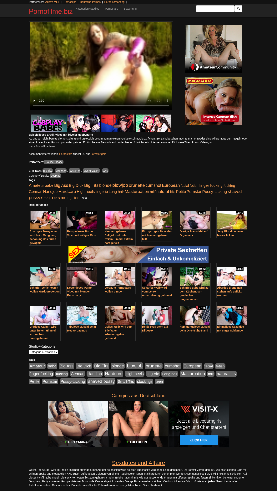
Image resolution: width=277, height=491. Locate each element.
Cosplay (55, 175)
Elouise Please (54, 162)
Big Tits (47, 170)
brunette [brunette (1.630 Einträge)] (137, 185)
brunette (61, 170)
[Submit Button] (238, 8)
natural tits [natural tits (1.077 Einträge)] (165, 191)
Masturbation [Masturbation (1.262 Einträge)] (137, 191)
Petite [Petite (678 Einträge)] (181, 191)
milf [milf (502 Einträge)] (153, 192)
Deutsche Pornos (90, 1)
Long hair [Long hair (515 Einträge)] (116, 192)
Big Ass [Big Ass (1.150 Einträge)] (61, 185)
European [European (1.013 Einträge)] (171, 185)
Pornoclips (70, 1)
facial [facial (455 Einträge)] (185, 186)
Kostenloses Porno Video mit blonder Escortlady (79, 291)
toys (105, 170)
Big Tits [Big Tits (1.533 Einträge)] (91, 185)
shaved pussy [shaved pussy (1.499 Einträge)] (101, 381)
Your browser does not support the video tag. (101, 66)
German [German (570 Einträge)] (35, 191)
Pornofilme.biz (51, 11)
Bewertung (130, 8)
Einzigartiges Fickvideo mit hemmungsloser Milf (157, 235)
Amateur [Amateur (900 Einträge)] (36, 185)
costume (74, 170)
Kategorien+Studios (87, 8)
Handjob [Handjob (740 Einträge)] (50, 191)
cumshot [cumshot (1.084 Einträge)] (153, 185)
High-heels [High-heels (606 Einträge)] (86, 191)
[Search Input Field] (215, 8)
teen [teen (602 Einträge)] (78, 198)
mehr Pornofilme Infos (42, 146)
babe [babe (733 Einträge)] (49, 185)
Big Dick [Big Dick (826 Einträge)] (76, 185)
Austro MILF (52, 1)
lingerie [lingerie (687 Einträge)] (101, 191)
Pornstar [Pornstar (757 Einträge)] (194, 191)
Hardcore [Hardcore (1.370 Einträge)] (67, 191)
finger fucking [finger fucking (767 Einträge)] (211, 185)
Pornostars (111, 8)
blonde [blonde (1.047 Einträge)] (105, 185)
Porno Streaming (114, 1)
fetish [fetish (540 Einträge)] (194, 186)
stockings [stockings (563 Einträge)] (65, 198)
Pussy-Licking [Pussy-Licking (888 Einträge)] (214, 191)
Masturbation (91, 170)
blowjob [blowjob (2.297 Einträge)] (120, 185)
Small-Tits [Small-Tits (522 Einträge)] (49, 198)
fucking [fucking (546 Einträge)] (229, 186)
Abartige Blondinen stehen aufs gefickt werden (229, 291)
